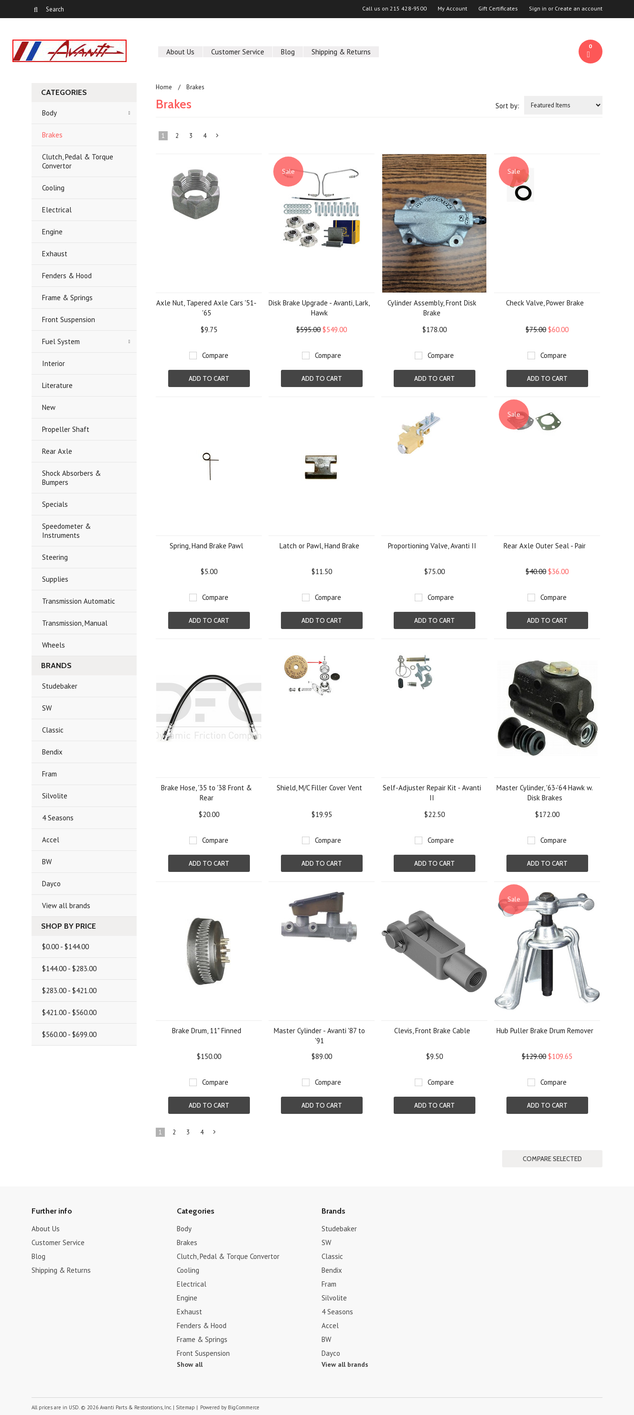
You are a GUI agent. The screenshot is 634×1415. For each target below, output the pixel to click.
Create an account (578, 8)
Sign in (538, 8)
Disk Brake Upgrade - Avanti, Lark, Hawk (319, 307)
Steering (55, 557)
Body (49, 112)
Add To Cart (209, 378)
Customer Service (237, 51)
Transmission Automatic (78, 601)
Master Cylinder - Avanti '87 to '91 (319, 1035)
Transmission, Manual (74, 623)
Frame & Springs (67, 297)
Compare (215, 355)
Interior (53, 363)
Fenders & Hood (67, 275)
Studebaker (59, 686)
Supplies (55, 579)
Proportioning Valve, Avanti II (432, 545)
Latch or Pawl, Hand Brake (319, 545)
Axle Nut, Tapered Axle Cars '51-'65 (206, 307)
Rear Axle (57, 451)
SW (47, 708)
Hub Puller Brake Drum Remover (544, 1030)
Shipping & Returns (341, 51)
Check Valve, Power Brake (545, 302)
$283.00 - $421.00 (69, 990)
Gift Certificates (498, 8)
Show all (190, 1364)
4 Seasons (58, 817)
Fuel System (61, 341)
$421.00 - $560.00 (69, 1012)
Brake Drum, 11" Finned (206, 1030)
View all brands (66, 905)
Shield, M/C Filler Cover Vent (319, 787)
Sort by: (507, 105)
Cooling (53, 187)
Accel (50, 839)
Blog (288, 51)
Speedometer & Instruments (66, 531)
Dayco (51, 883)
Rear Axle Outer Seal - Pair (545, 545)
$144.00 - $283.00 (69, 968)
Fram (49, 773)
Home (164, 87)
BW (47, 861)
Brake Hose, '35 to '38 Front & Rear (206, 792)
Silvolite (54, 795)
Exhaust (54, 253)
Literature (57, 385)
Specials (55, 504)
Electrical (57, 209)
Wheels (53, 645)
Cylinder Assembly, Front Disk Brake (431, 307)
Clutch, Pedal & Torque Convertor (77, 161)
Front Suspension (68, 319)
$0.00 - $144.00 (65, 946)
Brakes (52, 134)
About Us (180, 51)
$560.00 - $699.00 (69, 1034)
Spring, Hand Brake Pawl (206, 545)
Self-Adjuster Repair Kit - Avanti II (432, 792)
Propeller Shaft (65, 429)
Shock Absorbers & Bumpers (71, 478)
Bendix (52, 751)
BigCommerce (243, 1407)
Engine (52, 231)
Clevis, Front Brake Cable (432, 1030)
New (48, 407)
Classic (53, 729)
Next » (217, 137)
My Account (452, 8)
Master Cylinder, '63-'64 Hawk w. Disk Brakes (544, 792)
